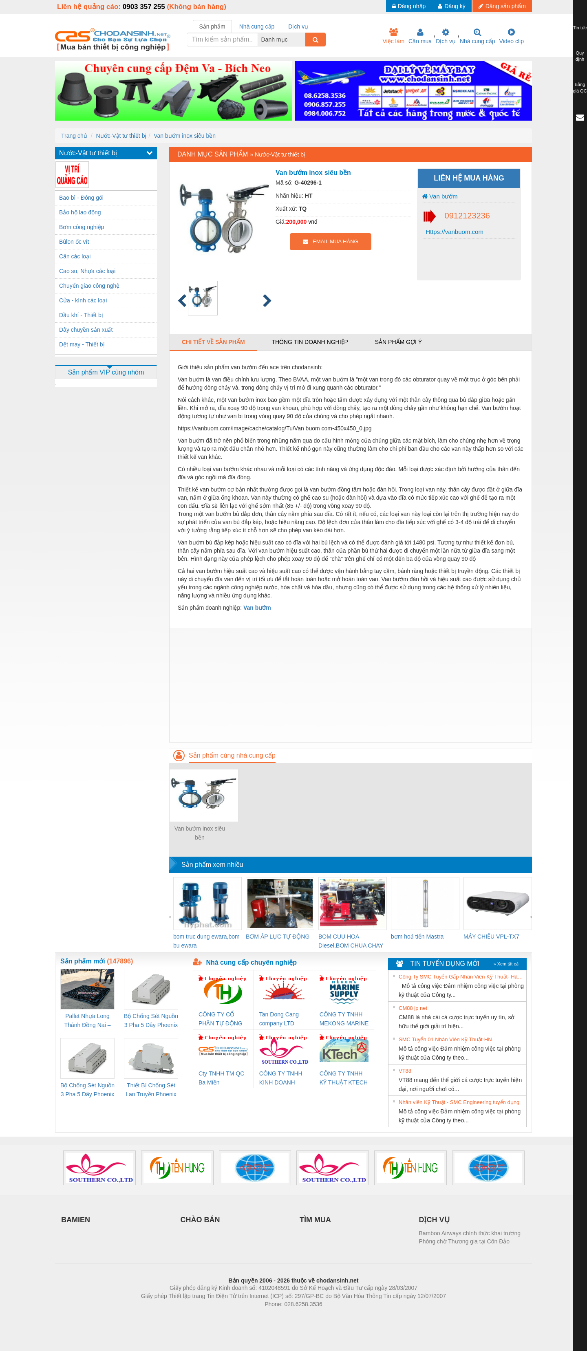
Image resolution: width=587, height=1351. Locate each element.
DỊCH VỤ (434, 1220)
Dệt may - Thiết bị (82, 344)
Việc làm (393, 36)
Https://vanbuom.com (453, 231)
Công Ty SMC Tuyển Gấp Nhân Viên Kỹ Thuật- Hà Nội (461, 977)
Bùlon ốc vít (74, 241)
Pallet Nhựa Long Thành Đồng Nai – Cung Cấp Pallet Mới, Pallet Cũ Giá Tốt (87, 1021)
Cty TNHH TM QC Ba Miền (221, 1078)
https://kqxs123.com (332, 1316)
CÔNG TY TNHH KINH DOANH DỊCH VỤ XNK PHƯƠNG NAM (280, 1078)
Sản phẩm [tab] (212, 26)
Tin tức (580, 27)
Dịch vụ (446, 36)
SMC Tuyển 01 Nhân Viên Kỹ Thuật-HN (445, 1039)
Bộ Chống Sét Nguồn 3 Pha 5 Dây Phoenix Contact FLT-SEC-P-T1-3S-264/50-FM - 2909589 (151, 1021)
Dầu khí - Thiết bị (81, 315)
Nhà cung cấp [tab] (257, 26)
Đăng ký (451, 6)
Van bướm (440, 196)
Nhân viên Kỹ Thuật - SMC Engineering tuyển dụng (459, 1102)
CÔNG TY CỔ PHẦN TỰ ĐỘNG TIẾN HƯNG (221, 1019)
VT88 (405, 1071)
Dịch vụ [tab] (298, 26)
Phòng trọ (241, 1316)
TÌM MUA (315, 1220)
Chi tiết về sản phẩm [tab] (213, 342)
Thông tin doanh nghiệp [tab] (309, 342)
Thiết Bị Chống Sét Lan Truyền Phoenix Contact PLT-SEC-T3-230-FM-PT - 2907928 (151, 1090)
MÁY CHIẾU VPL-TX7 (491, 936)
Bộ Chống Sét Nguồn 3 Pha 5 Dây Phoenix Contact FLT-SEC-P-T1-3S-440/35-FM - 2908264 (87, 1090)
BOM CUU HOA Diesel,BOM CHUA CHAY (350, 941)
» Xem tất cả (506, 963)
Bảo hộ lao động (80, 212)
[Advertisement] (351, 685)
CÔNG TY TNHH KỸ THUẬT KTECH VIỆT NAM (344, 1078)
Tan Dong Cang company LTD (279, 1019)
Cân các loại (74, 256)
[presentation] (170, 916)
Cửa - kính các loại (83, 300)
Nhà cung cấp (477, 36)
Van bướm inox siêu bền (185, 135)
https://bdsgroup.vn (282, 1316)
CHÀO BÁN (200, 1220)
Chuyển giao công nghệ (89, 285)
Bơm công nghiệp (81, 227)
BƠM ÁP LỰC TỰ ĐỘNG (277, 936)
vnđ (313, 221)
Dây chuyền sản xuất (86, 329)
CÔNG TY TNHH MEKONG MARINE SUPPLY (344, 1019)
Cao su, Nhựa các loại (87, 271)
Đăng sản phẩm (502, 6)
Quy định (580, 56)
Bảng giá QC (580, 87)
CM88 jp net (413, 1008)
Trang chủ (74, 135)
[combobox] (303, 39)
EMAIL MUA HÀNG (330, 241)
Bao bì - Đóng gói (81, 197)
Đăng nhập (409, 6)
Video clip (511, 36)
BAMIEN (75, 1220)
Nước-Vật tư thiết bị (121, 135)
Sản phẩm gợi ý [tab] (398, 342)
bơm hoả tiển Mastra (417, 936)
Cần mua (420, 36)
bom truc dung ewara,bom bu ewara (206, 941)
